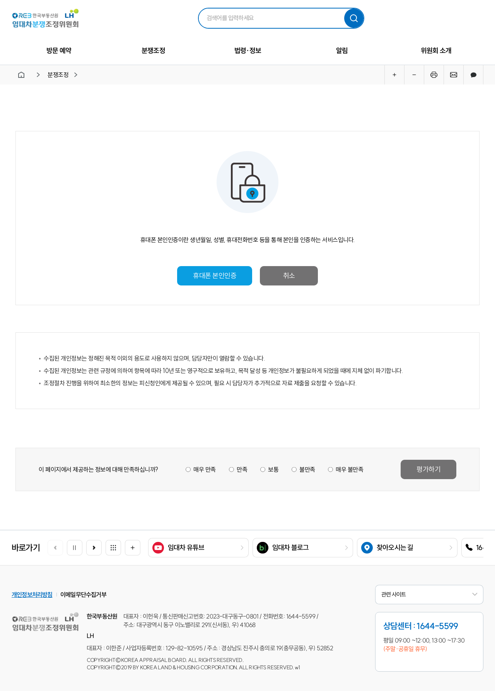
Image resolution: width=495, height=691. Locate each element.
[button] (94, 547)
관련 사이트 (429, 594)
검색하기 (354, 18)
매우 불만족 (349, 469)
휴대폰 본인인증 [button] (214, 275)
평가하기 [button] (428, 469)
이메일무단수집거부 (83, 594)
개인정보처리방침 (32, 594)
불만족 (307, 469)
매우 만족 (204, 469)
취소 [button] (289, 275)
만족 (241, 469)
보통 (273, 469)
